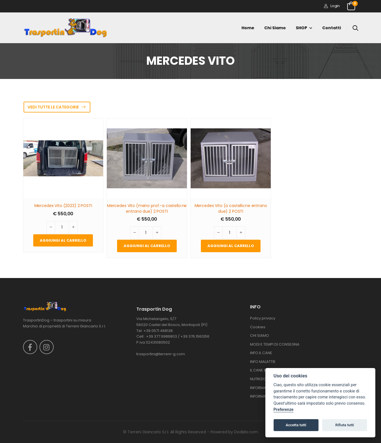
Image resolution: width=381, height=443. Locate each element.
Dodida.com (246, 432)
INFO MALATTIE (263, 361)
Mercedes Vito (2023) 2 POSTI (63, 205)
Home (247, 28)
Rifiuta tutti (344, 425)
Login (332, 6)
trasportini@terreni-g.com (160, 354)
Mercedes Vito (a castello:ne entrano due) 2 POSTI (231, 208)
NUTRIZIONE (260, 379)
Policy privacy (262, 318)
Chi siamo (275, 28)
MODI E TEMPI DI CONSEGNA (274, 344)
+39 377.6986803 (161, 336)
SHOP (301, 28)
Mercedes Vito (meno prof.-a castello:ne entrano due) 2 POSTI (147, 208)
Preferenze (283, 409)
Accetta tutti (296, 425)
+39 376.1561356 (194, 336)
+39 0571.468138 (158, 330)
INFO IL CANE (261, 353)
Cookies (257, 327)
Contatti (331, 28)
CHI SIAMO (259, 335)
